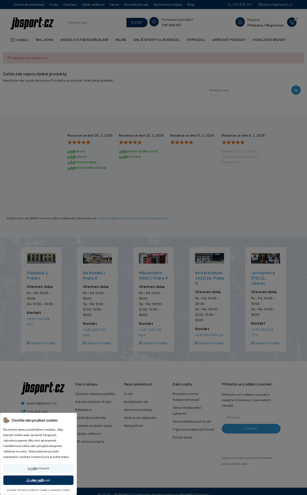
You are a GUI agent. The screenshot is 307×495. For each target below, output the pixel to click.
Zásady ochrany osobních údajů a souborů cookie (38, 490)
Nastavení (38, 468)
